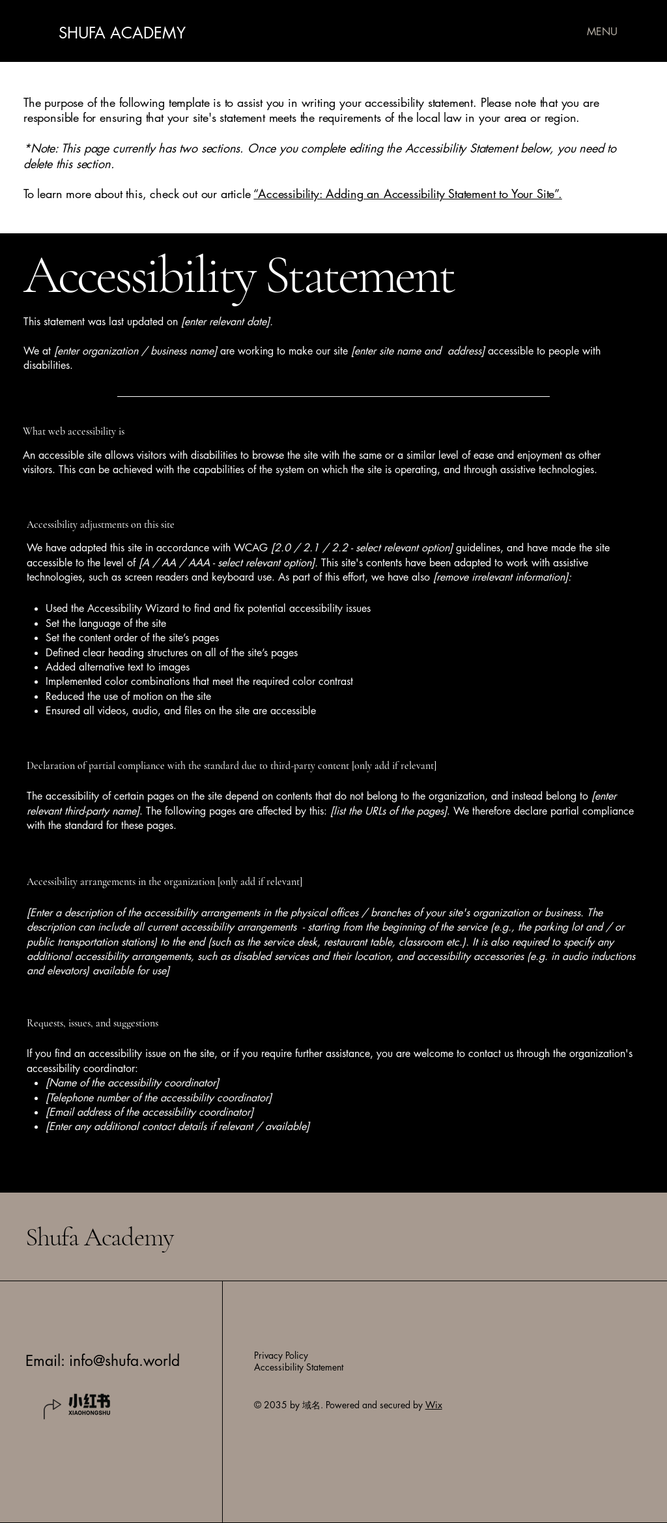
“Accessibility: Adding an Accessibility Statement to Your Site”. (407, 193)
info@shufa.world (124, 1361)
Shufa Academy (99, 1237)
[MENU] (602, 31)
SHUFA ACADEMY (122, 33)
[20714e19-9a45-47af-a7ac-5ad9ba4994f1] (89, 1404)
